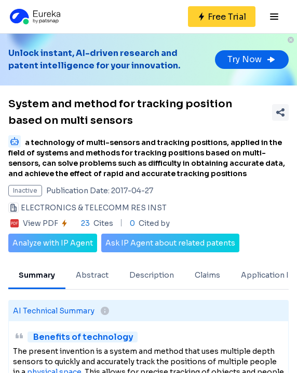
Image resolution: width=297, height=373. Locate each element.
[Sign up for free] (221, 16)
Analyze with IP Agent (52, 243)
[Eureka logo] (34, 16)
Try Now (251, 59)
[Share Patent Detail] (280, 112)
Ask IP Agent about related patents (170, 243)
